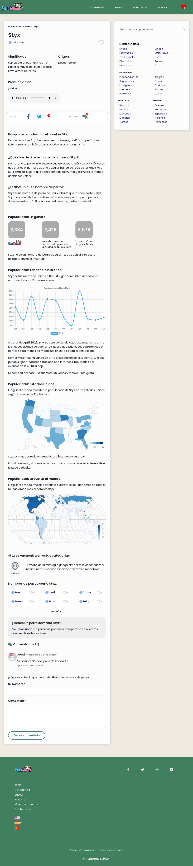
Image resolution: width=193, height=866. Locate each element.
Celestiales (161, 53)
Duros (158, 81)
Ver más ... (57, 611)
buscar (162, 7)
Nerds (158, 57)
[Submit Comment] (26, 735)
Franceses (161, 122)
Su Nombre (16, 684)
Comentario (17, 701)
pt (18, 827)
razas (118, 7)
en (18, 817)
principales (140, 7)
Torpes (159, 89)
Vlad (52, 592)
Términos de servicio (110, 850)
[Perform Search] (184, 29)
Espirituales (126, 53)
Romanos (160, 109)
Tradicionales (127, 57)
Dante (87, 592)
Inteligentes (126, 85)
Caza (158, 65)
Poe (17, 592)
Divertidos (125, 61)
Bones (19, 601)
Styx (36, 26)
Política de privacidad (82, 850)
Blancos (124, 105)
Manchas (125, 118)
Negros (123, 109)
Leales (158, 93)
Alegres (159, 77)
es (18, 822)
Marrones (125, 113)
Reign (86, 601)
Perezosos (125, 93)
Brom (52, 601)
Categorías (22, 790)
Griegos (159, 105)
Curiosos (160, 85)
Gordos (123, 122)
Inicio (18, 785)
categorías (96, 7)
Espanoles (161, 113)
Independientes (128, 77)
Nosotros (21, 799)
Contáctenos (23, 809)
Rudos (158, 61)
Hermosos (125, 65)
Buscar (19, 795)
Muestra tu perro (26, 804)
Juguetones (126, 81)
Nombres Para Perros (20, 26)
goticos (15, 568)
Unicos (159, 49)
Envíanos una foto (24, 629)
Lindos (123, 49)
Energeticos (126, 89)
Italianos (160, 118)
